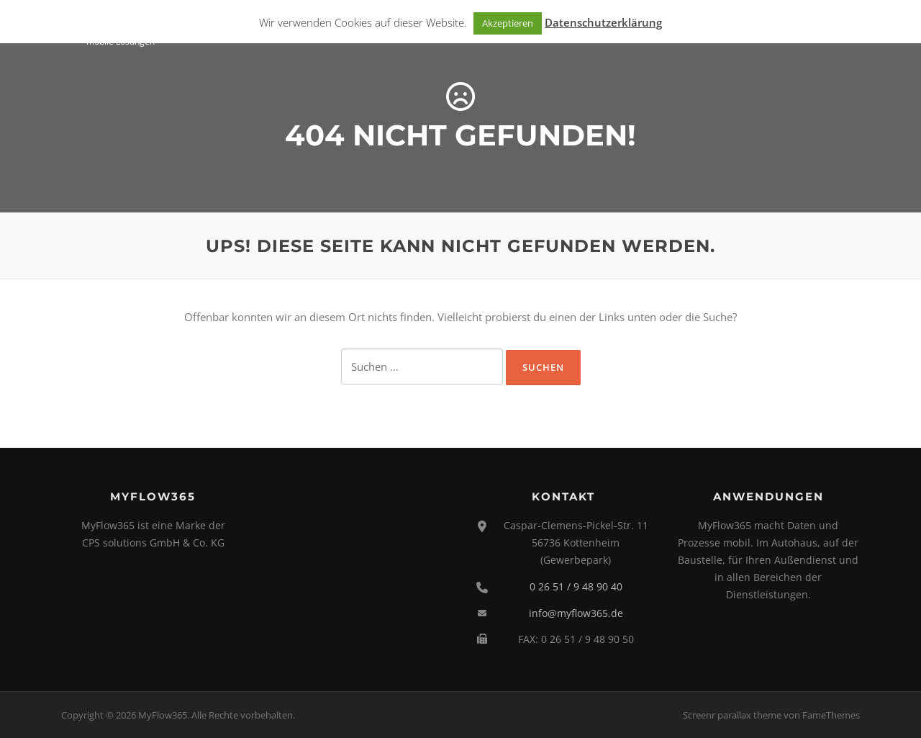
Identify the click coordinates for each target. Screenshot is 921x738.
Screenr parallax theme (732, 714)
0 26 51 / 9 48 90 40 (576, 586)
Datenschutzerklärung (603, 22)
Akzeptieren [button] (507, 23)
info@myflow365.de (576, 613)
